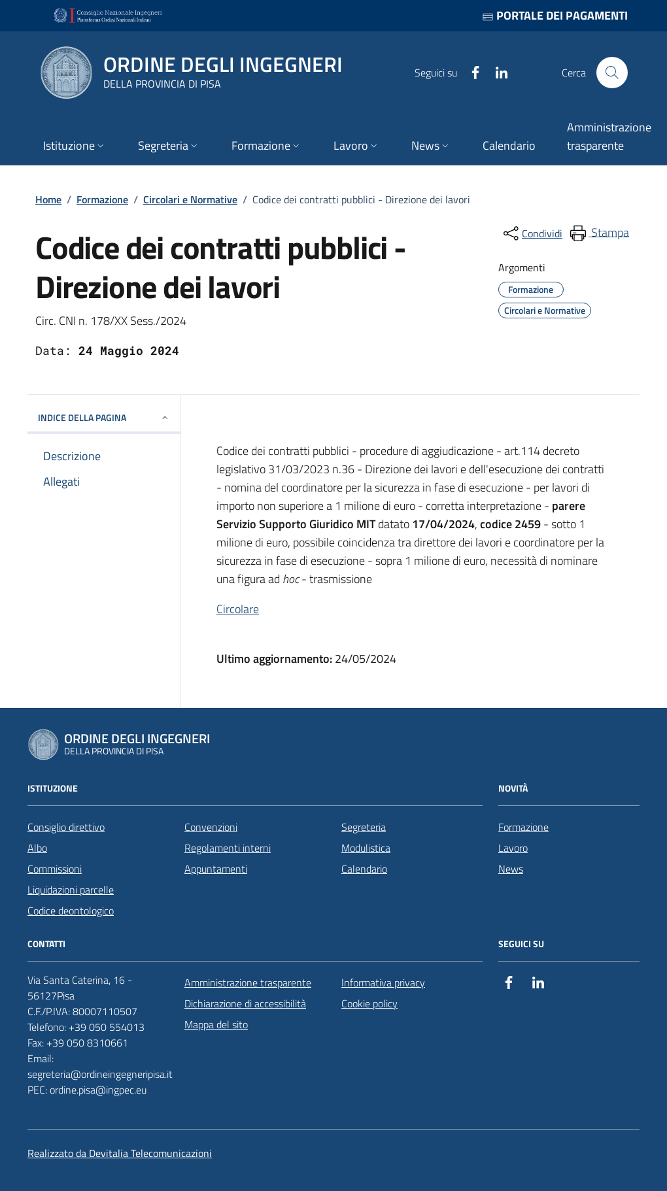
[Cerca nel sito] (612, 72)
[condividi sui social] (531, 233)
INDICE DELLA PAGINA (104, 417)
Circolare (237, 609)
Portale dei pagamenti (555, 15)
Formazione (102, 199)
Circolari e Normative (190, 199)
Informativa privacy (383, 982)
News (510, 869)
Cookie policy (369, 1003)
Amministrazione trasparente (247, 982)
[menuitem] (598, 233)
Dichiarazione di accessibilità (245, 1003)
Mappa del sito (216, 1024)
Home (48, 199)
